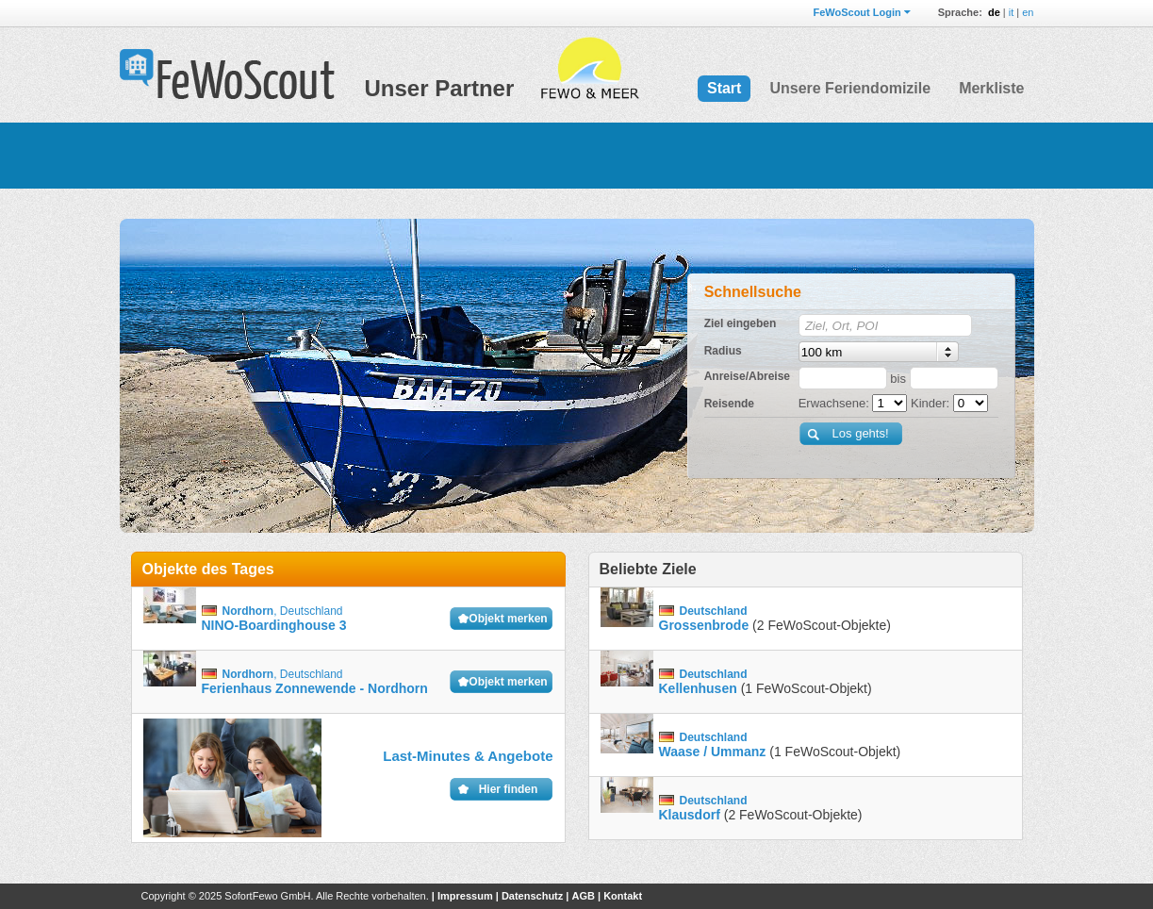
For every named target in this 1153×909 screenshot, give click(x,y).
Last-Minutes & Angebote (467, 756)
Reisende (729, 403)
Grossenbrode (704, 625)
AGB (582, 895)
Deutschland (311, 611)
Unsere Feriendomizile (850, 88)
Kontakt (622, 895)
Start (724, 88)
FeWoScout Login (856, 12)
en (1027, 12)
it (1011, 12)
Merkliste (991, 88)
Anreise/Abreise (747, 376)
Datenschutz (532, 895)
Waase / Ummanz (712, 751)
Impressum (465, 895)
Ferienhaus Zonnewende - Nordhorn (315, 688)
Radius (723, 350)
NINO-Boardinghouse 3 (274, 625)
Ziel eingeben (740, 323)
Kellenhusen (698, 688)
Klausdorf (689, 814)
